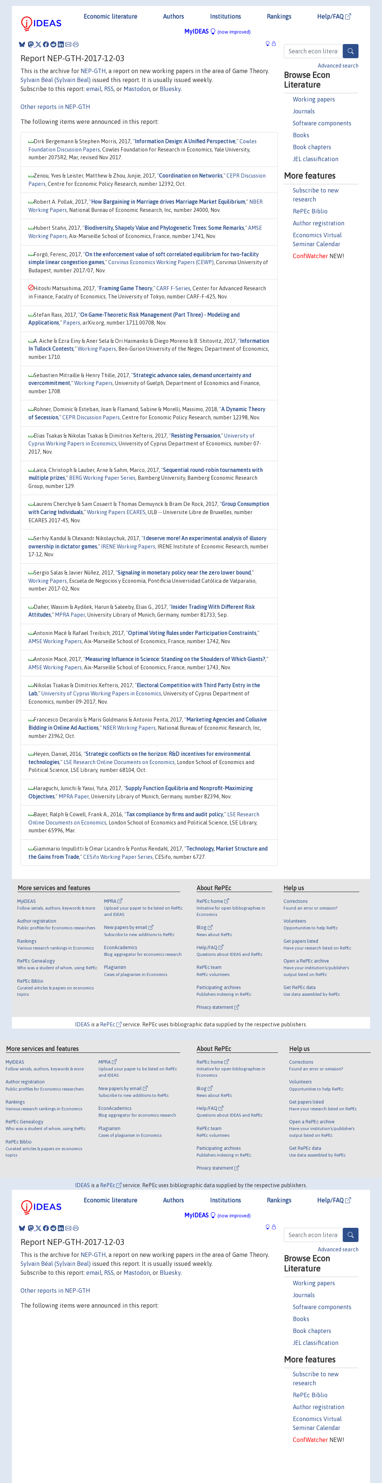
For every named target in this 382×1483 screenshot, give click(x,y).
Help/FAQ (334, 16)
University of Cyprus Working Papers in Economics (101, 694)
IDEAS (82, 1024)
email (93, 88)
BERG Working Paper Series (102, 478)
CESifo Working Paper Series (118, 857)
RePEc (111, 1024)
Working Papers (97, 349)
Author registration (318, 223)
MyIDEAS (217, 31)
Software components (322, 123)
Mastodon (136, 88)
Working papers (314, 99)
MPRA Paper (70, 615)
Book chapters (312, 147)
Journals (304, 111)
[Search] (350, 51)
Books (301, 135)
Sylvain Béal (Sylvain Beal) (56, 79)
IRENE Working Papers (128, 547)
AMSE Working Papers (55, 641)
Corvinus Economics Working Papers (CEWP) (161, 262)
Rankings (279, 16)
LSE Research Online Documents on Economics (119, 762)
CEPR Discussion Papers (91, 417)
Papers (71, 323)
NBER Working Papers (129, 728)
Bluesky (170, 88)
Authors (173, 16)
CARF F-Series (173, 288)
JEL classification (315, 159)
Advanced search (338, 66)
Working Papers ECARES (116, 512)
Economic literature (110, 16)
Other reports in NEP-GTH (55, 106)
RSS (109, 88)
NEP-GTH (93, 71)
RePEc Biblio (310, 211)
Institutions (225, 16)
